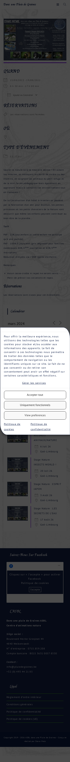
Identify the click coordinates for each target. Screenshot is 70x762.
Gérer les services (34, 383)
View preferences (35, 415)
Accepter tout (35, 395)
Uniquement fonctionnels (35, 405)
